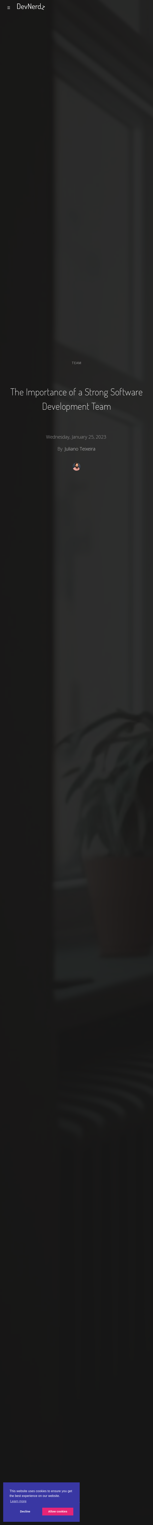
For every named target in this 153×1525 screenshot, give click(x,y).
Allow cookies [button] (57, 1511)
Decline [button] (25, 1511)
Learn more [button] (18, 1501)
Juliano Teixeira (80, 449)
